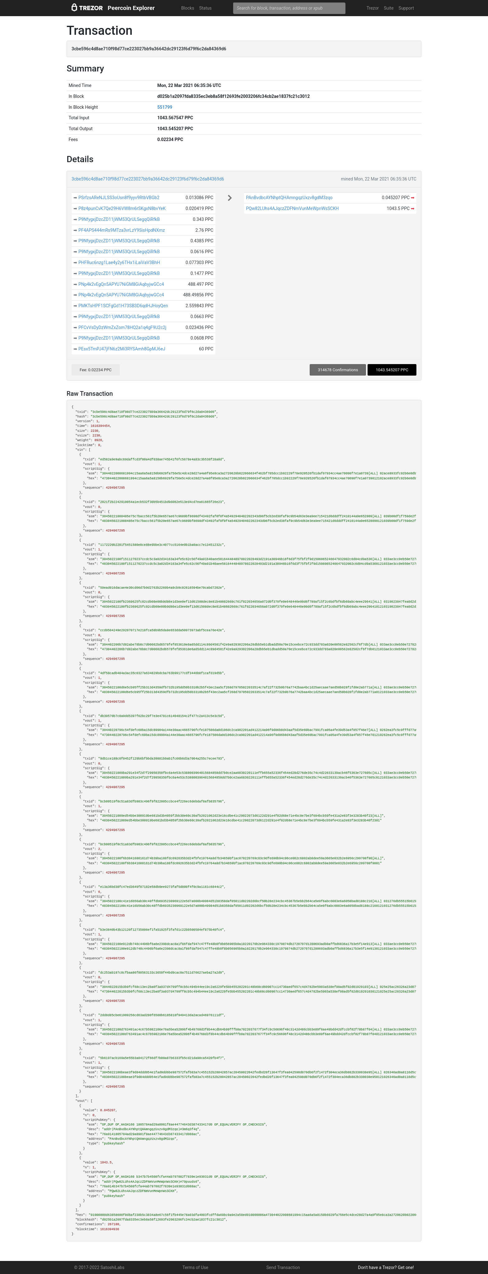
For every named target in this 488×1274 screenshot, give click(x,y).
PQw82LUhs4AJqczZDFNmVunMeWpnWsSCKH (292, 208)
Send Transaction (283, 1267)
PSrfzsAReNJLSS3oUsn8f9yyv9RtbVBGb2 (118, 197)
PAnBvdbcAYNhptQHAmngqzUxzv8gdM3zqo (289, 197)
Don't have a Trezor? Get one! (386, 1267)
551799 (164, 107)
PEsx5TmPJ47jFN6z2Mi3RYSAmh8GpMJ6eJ (121, 348)
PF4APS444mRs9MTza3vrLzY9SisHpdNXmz (121, 230)
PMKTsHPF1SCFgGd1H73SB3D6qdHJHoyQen (123, 305)
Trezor (373, 8)
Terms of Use (195, 1267)
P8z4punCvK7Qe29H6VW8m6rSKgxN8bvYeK (122, 208)
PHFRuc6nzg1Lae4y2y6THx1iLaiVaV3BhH (119, 262)
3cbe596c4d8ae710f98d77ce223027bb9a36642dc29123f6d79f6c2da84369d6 (148, 178)
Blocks (187, 8)
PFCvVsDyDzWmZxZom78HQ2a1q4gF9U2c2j (122, 327)
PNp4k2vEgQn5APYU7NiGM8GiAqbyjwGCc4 (121, 284)
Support (406, 8)
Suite (388, 8)
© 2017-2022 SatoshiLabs (99, 1267)
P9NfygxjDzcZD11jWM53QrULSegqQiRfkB (119, 219)
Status (205, 8)
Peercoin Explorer (131, 7)
